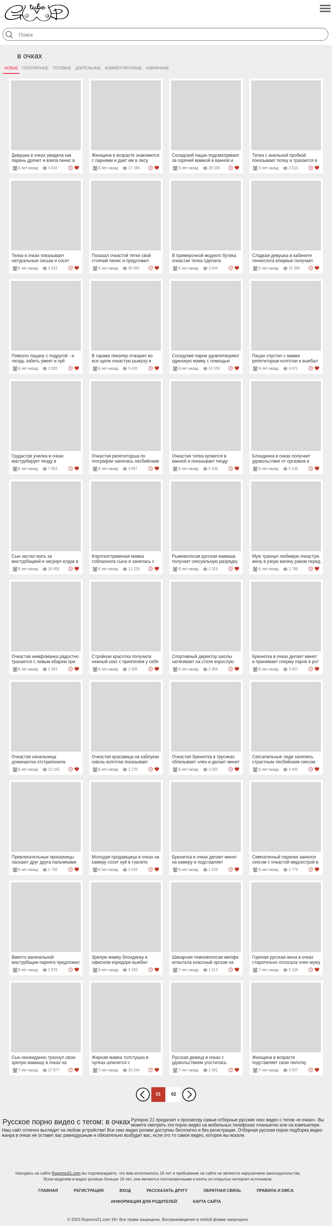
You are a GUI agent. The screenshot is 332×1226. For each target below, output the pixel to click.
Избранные (157, 68)
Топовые (62, 68)
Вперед (189, 1094)
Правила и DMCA (275, 1190)
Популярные (35, 68)
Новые (11, 68)
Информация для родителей (144, 1201)
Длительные (88, 68)
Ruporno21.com (66, 1173)
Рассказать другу (167, 1190)
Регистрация (89, 1190)
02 (173, 1094)
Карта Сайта (207, 1201)
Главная (48, 1190)
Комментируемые (123, 68)
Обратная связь (222, 1190)
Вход (125, 1190)
